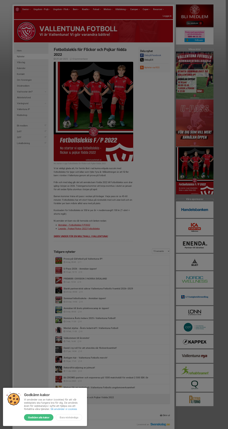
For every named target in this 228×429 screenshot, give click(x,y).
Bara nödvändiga (69, 417)
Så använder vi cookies (64, 409)
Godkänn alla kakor (38, 417)
